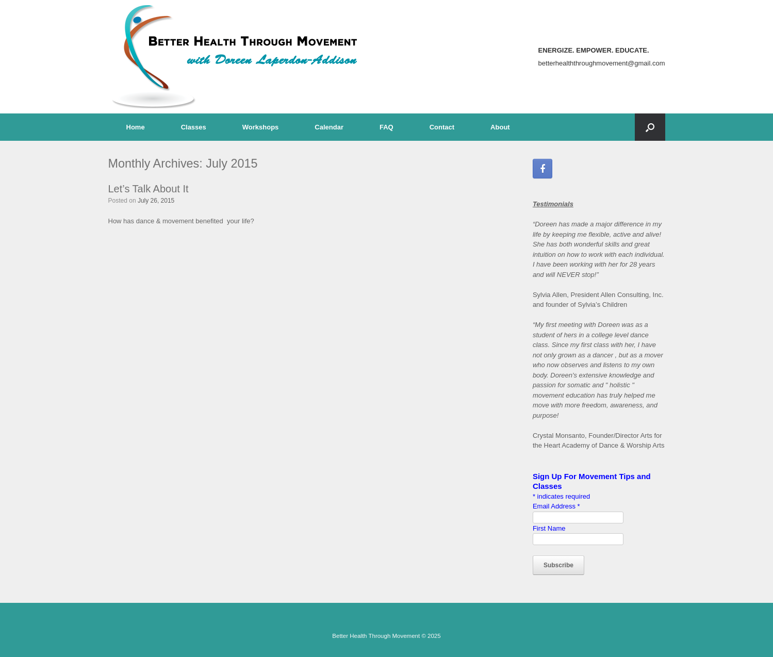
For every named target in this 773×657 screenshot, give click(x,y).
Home (135, 127)
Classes (193, 127)
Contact (442, 127)
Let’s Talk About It (148, 188)
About (500, 127)
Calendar (329, 127)
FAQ (386, 127)
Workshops (260, 127)
